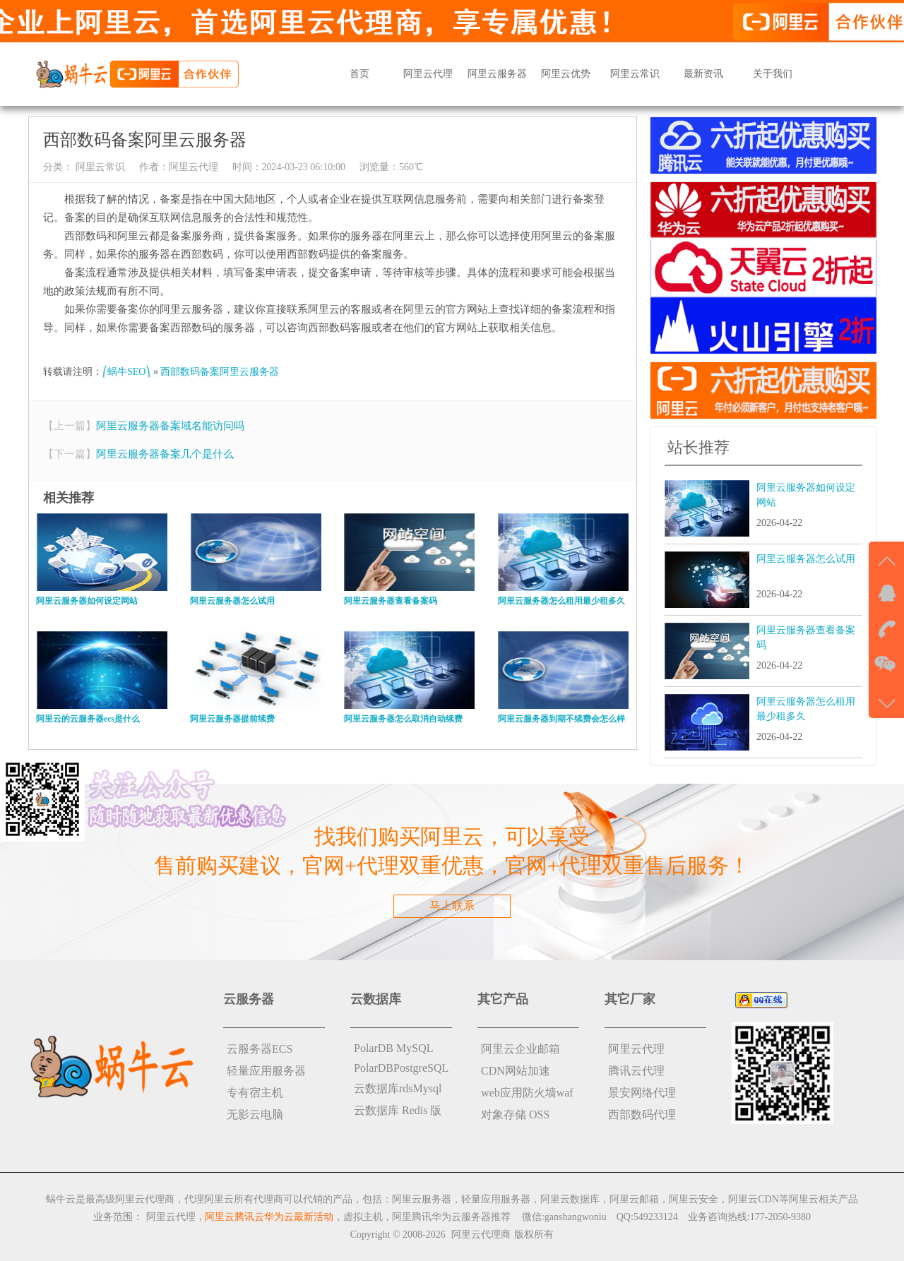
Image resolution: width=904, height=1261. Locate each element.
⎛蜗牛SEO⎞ (126, 371)
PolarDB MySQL (393, 1048)
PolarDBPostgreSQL (401, 1068)
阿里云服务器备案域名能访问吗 (170, 425)
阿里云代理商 (481, 1234)
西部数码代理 (642, 1114)
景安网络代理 (642, 1093)
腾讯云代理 (636, 1071)
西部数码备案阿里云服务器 (219, 371)
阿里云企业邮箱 (520, 1049)
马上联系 (452, 906)
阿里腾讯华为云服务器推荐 (451, 1217)
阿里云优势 (565, 73)
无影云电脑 (255, 1114)
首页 (359, 73)
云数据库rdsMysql (397, 1088)
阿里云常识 (635, 73)
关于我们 (772, 73)
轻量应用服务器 (266, 1071)
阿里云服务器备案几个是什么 (165, 454)
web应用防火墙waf (527, 1093)
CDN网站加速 (515, 1071)
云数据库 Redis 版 (397, 1110)
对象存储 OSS (515, 1114)
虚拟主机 (363, 1217)
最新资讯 (703, 73)
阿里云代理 (428, 73)
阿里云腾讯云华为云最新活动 (269, 1217)
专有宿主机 (255, 1093)
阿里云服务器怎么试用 (805, 559)
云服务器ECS (259, 1049)
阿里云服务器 (497, 73)
